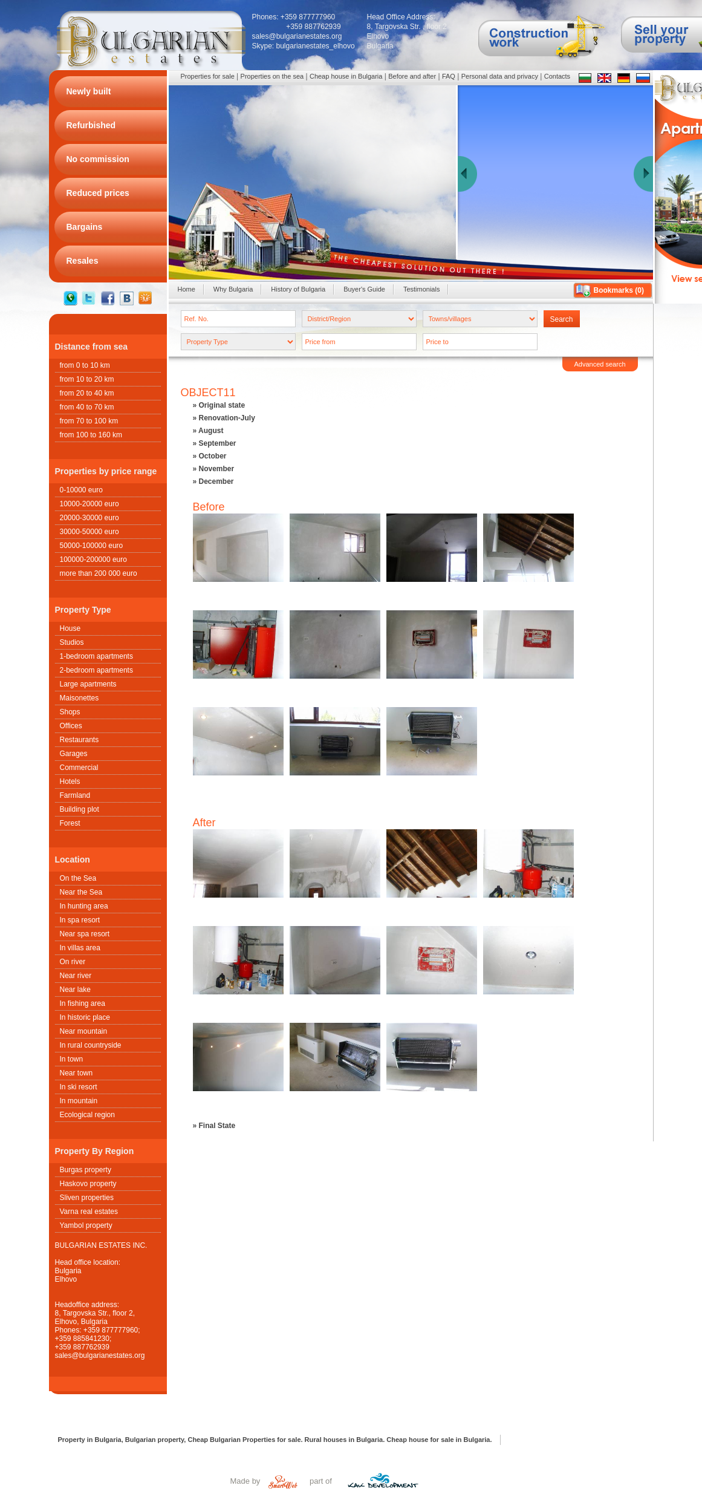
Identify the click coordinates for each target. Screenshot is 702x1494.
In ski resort (78, 1087)
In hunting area (84, 906)
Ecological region (87, 1115)
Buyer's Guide (364, 289)
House (70, 628)
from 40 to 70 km (87, 407)
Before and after (412, 76)
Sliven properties (87, 1197)
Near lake (75, 989)
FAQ (448, 76)
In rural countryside (91, 1045)
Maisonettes (79, 698)
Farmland (75, 795)
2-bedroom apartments (96, 670)
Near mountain (84, 1031)
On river (73, 961)
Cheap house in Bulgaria (346, 76)
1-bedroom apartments (96, 656)
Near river (76, 975)
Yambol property (86, 1225)
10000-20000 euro (89, 504)
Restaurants (79, 740)
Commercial (79, 767)
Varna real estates (89, 1211)
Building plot (79, 809)
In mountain (79, 1101)
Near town (76, 1073)
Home (186, 289)
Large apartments (88, 684)
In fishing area (82, 1003)
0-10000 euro (81, 490)
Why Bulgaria (233, 289)
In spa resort (80, 920)
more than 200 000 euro (98, 573)
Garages (74, 753)
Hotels (70, 781)
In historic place (85, 1017)
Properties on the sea (272, 76)
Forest (70, 823)
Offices (71, 726)
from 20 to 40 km (87, 393)
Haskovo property (88, 1183)
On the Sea (78, 878)
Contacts (557, 76)
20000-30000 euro (89, 518)
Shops (70, 712)
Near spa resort (85, 934)
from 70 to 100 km (89, 421)
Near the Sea (81, 892)
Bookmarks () (619, 290)
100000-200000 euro (93, 559)
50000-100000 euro (91, 545)
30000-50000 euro (89, 531)
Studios (72, 642)
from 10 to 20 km (87, 379)
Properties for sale (208, 76)
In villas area (80, 948)
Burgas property (85, 1170)
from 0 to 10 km (85, 365)
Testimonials (421, 289)
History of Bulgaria (298, 289)
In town (71, 1059)
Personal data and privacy (499, 76)
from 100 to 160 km (91, 435)
